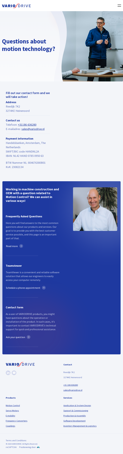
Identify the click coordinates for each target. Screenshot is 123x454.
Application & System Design (77, 405)
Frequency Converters (16, 420)
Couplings (10, 425)
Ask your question (15, 337)
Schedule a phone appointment (23, 287)
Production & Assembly (74, 415)
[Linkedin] (8, 372)
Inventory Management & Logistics (80, 425)
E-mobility (10, 415)
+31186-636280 (27, 124)
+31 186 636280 (70, 385)
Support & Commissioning (75, 410)
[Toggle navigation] (118, 5)
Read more (12, 246)
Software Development (74, 420)
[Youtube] (14, 372)
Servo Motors (12, 410)
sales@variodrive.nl (33, 129)
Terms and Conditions (16, 440)
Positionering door (27, 447)
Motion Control (13, 405)
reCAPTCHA (11, 447)
